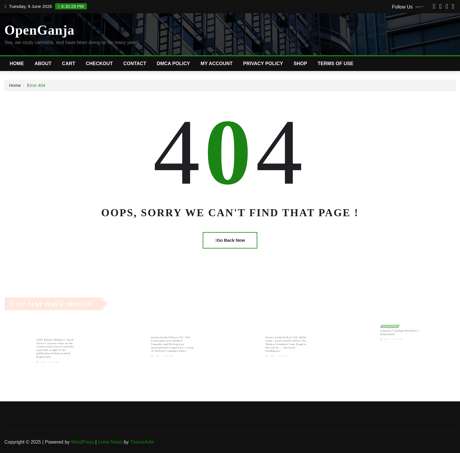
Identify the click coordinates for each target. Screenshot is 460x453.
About (43, 63)
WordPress (82, 442)
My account (217, 63)
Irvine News (110, 442)
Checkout (99, 63)
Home (17, 63)
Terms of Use (336, 63)
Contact (134, 63)
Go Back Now (230, 240)
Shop (300, 63)
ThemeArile (142, 442)
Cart (68, 63)
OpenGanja (39, 30)
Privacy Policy (263, 63)
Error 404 (36, 85)
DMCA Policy (173, 63)
